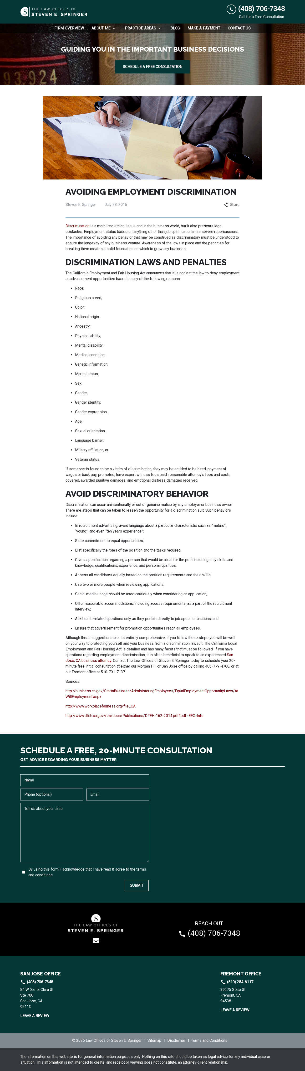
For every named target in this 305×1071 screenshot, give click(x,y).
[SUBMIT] (137, 885)
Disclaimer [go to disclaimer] (176, 1040)
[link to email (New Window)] (96, 941)
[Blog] (175, 28)
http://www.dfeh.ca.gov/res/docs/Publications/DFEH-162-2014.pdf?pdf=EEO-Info (134, 715)
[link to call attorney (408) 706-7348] (256, 9)
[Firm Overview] (69, 28)
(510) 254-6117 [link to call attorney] (236, 982)
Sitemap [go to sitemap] (154, 1040)
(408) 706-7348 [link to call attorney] (36, 982)
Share (231, 204)
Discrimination (77, 226)
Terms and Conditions (209, 1040)
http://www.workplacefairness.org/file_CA (101, 706)
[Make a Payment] (204, 28)
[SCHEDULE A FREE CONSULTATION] (152, 66)
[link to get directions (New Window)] (52, 998)
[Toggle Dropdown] (115, 28)
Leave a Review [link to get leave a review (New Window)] (34, 1015)
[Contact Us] (239, 28)
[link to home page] (54, 12)
